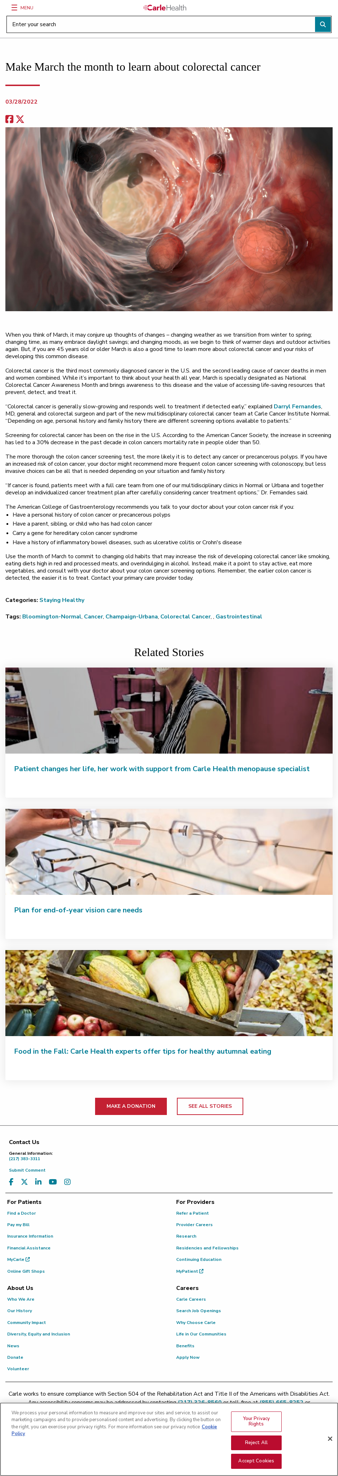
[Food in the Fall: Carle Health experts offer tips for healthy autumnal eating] (169, 993)
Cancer (93, 617)
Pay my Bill (18, 1225)
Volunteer (18, 1369)
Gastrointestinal (239, 617)
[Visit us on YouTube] (53, 1182)
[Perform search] (323, 24)
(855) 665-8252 (281, 1402)
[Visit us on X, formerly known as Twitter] (24, 1182)
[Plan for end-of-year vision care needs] (169, 852)
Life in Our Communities (201, 1334)
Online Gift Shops (26, 1271)
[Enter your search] (169, 24)
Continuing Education (198, 1259)
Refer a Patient (192, 1213)
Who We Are (20, 1299)
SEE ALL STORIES (210, 1106)
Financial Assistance (29, 1248)
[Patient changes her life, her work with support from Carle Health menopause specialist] (169, 711)
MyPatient (189, 1271)
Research (186, 1236)
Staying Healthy (61, 600)
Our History (19, 1311)
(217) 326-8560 (200, 1402)
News (13, 1346)
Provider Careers (194, 1225)
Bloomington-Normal (51, 617)
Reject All (256, 1444)
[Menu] (14, 7)
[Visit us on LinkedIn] (38, 1182)
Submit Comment (27, 1170)
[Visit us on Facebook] (11, 1182)
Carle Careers (191, 1299)
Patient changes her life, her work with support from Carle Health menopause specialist (162, 769)
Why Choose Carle (196, 1322)
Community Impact (26, 1322)
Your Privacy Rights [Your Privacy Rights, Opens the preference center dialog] (256, 1423)
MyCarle (18, 1259)
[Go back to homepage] (164, 7)
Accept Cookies (256, 1463)
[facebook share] (9, 119)
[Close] (330, 1441)
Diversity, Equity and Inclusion (38, 1334)
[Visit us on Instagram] (67, 1182)
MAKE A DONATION (131, 1106)
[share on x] (20, 119)
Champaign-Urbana (131, 617)
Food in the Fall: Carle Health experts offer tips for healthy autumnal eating (142, 1051)
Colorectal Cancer (185, 617)
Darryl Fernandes (297, 406)
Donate (15, 1357)
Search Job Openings (198, 1311)
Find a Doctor (21, 1213)
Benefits (185, 1346)
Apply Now (187, 1357)
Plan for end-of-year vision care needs (78, 910)
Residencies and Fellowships (207, 1248)
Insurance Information (30, 1236)
